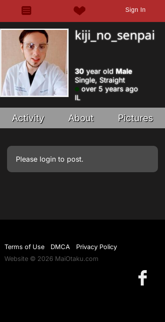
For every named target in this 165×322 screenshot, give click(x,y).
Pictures (135, 117)
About (81, 117)
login (48, 159)
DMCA (60, 246)
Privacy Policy (96, 246)
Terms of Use (24, 246)
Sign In (135, 9)
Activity (28, 117)
